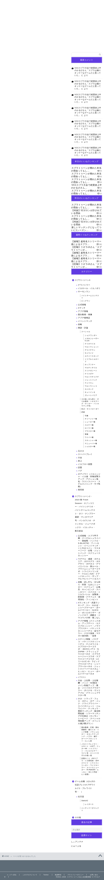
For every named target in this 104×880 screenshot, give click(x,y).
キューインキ (90, 392)
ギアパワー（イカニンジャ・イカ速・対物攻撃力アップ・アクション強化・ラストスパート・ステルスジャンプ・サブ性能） (89, 480)
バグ (80, 471)
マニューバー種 (91, 443)
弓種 (86, 416)
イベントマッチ (85, 321)
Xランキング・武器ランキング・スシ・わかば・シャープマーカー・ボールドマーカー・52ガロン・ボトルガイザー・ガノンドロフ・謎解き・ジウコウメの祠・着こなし (89, 610)
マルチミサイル (91, 368)
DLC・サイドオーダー (90, 409)
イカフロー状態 (85, 464)
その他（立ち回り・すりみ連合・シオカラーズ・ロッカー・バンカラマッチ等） (90, 402)
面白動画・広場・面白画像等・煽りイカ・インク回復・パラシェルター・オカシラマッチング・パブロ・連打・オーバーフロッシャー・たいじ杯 (90, 734)
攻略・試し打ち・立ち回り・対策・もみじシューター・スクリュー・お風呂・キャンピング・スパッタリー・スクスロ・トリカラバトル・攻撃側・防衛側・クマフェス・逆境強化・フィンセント (89, 590)
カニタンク (89, 389)
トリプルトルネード (92, 360)
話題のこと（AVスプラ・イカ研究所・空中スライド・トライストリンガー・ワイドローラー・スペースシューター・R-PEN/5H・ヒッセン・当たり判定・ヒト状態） (90, 766)
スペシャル (85, 332)
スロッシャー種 (91, 440)
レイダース (89, 804)
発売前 (81, 490)
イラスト (82, 677)
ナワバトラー (84, 285)
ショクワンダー (91, 335)
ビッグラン (85, 301)
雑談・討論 (83, 328)
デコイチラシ (90, 350)
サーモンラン (84, 292)
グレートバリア (91, 395)
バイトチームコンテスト (90, 297)
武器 (83, 412)
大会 (80, 458)
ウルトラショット (92, 347)
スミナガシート (91, 371)
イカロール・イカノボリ (89, 288)
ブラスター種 (90, 431)
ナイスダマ (89, 374)
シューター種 (90, 422)
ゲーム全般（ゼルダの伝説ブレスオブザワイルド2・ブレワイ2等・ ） (85, 786)
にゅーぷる (76, 846)
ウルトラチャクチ (92, 377)
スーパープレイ (85, 454)
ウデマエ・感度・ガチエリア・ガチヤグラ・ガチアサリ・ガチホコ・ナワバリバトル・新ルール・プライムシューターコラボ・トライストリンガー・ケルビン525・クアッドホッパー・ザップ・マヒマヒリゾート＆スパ (89, 569)
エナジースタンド (92, 356)
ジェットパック (91, 380)
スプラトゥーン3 (19, 177)
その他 (14, 202)
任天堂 (81, 797)
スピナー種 (89, 425)
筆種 (86, 434)
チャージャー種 (91, 419)
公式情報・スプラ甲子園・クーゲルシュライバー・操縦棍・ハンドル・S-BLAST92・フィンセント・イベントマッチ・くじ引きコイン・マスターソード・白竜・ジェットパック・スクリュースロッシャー (89, 546)
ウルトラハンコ (91, 386)
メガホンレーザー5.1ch (92, 340)
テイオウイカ (90, 344)
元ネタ (81, 451)
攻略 (80, 324)
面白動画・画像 (85, 315)
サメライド (89, 353)
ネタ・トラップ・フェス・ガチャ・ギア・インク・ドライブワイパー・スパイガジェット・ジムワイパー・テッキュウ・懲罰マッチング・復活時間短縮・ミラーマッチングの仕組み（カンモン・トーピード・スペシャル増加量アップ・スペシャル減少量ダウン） (89, 711)
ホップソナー (90, 364)
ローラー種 (89, 428)
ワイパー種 (89, 437)
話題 (80, 467)
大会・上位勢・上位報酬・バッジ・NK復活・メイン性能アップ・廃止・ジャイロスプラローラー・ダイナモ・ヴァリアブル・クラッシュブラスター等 (89, 687)
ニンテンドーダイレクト (90, 809)
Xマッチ (81, 308)
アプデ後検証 (84, 318)
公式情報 (82, 305)
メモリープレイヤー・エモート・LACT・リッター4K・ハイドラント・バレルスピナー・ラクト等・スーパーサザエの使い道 (90, 749)
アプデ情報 (83, 311)
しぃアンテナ (77, 842)
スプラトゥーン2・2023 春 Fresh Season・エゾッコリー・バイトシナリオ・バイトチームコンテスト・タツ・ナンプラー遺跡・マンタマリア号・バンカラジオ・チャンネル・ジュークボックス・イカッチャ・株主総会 (37, 187)
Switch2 (84, 801)
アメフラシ (89, 383)
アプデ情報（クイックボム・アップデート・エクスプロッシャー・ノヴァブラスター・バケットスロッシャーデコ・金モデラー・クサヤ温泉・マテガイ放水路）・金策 (89, 628)
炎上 (80, 461)
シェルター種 (90, 446)
